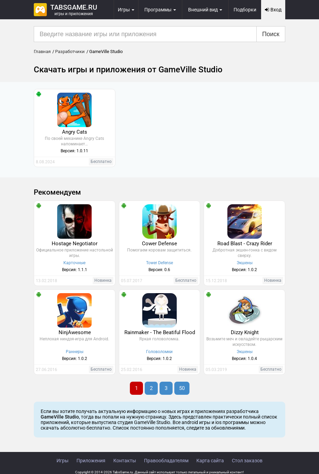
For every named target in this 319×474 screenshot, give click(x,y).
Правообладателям (166, 460)
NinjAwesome (75, 332)
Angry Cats (74, 132)
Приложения (90, 460)
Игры (62, 460)
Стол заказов (247, 460)
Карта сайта (210, 460)
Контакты (124, 460)
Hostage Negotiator (74, 243)
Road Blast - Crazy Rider (244, 243)
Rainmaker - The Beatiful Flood (159, 332)
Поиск (270, 34)
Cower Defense (159, 243)
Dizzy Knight (245, 332)
